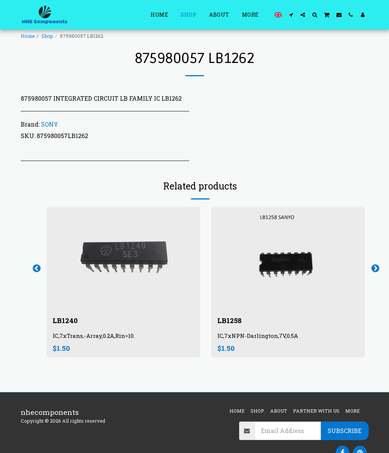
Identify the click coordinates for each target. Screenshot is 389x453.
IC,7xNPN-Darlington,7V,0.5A (258, 336)
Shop (47, 36)
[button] (290, 14)
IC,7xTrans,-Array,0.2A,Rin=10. (94, 336)
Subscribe (345, 430)
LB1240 (65, 320)
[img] (123, 258)
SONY (49, 124)
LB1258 (229, 320)
